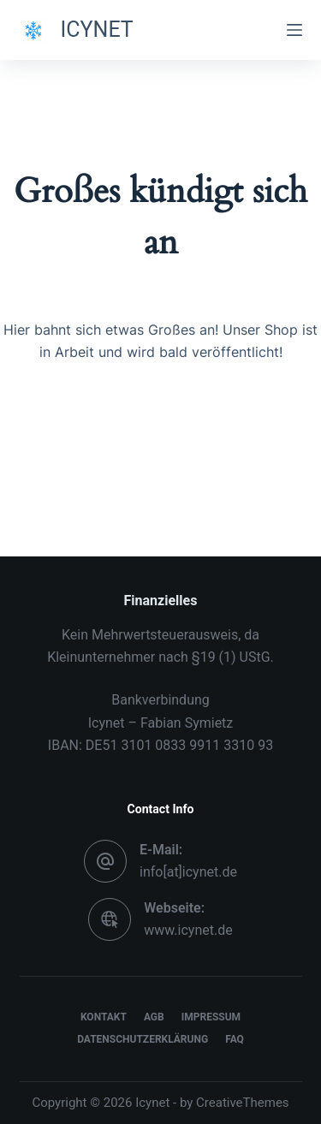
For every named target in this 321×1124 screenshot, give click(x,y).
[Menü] (294, 30)
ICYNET (97, 29)
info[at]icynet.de (188, 872)
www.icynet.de (188, 930)
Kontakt (103, 1017)
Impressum (211, 1017)
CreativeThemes (242, 1102)
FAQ (234, 1039)
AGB (154, 1017)
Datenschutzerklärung (142, 1039)
